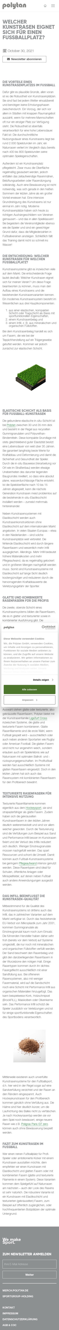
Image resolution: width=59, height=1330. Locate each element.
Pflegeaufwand (28, 863)
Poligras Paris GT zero (34, 1124)
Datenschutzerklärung (20, 1319)
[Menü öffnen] (53, 5)
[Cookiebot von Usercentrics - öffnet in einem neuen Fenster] (42, 627)
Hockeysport (33, 807)
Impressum (10, 1313)
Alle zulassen (29, 689)
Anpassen (29, 699)
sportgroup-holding (18, 1296)
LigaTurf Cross (38, 718)
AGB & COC (10, 1325)
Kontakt (9, 1307)
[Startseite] (45, 5)
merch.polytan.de (15, 1290)
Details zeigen (41, 679)
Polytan (11, 425)
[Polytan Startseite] (14, 5)
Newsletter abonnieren (24, 59)
